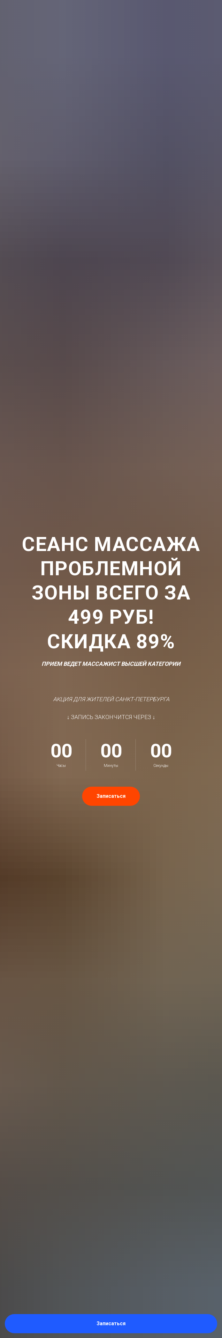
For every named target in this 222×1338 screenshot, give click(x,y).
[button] (111, 1323)
